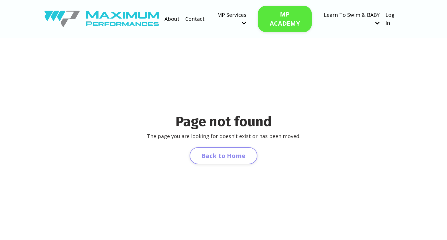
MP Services (231, 18)
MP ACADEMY (285, 18)
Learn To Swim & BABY (352, 18)
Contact (195, 18)
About (172, 18)
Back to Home (223, 155)
